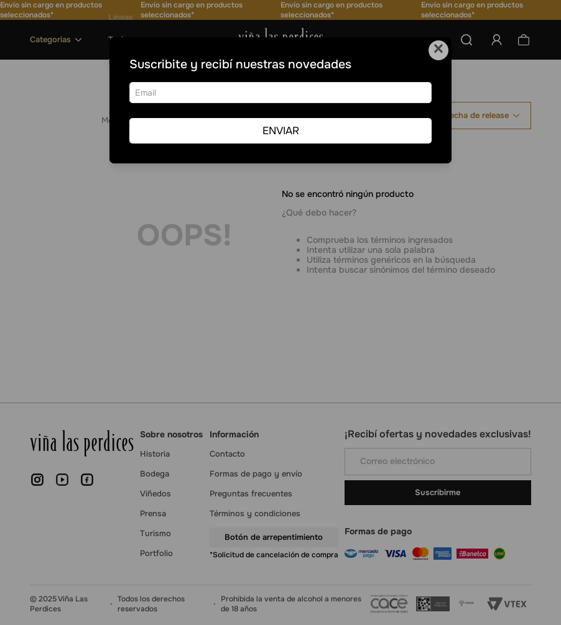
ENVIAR (280, 130)
